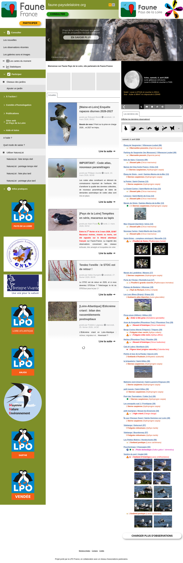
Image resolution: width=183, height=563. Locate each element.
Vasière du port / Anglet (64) (135, 454)
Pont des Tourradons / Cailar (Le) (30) (140, 396)
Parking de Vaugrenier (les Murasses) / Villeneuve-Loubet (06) (150, 153)
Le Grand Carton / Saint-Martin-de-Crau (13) (142, 189)
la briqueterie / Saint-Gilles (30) (137, 361)
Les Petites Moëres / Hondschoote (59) (140, 440)
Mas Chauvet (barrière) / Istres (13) (138, 224)
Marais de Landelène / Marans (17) (138, 273)
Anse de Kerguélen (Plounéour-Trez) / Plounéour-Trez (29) (148, 322)
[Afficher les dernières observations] (135, 119)
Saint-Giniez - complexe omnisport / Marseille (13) (145, 238)
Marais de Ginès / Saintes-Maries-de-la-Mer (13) (144, 203)
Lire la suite (107, 151)
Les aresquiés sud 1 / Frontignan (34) (140, 404)
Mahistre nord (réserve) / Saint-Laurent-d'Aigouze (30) (147, 382)
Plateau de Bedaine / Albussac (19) (138, 287)
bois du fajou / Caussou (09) (136, 160)
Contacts (95, 551)
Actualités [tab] (52, 95)
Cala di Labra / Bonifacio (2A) (136, 347)
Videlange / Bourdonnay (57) (136, 433)
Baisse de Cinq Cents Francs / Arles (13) (141, 167)
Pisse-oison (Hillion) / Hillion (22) (138, 315)
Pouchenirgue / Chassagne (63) (137, 447)
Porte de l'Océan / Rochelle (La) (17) (139, 280)
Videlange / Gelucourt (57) (135, 425)
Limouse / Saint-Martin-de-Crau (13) (139, 196)
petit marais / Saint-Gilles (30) (136, 389)
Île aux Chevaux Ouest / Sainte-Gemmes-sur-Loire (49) (147, 418)
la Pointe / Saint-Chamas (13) (136, 181)
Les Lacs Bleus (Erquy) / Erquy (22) (139, 294)
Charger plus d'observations (152, 536)
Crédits (101, 551)
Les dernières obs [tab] (131, 114)
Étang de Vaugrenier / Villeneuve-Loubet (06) (143, 145)
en (113, 5)
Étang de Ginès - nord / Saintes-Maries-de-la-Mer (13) (146, 174)
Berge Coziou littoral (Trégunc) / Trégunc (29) (143, 330)
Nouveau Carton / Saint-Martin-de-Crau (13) (142, 231)
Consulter (57, 14)
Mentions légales (84, 551)
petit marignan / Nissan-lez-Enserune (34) (141, 411)
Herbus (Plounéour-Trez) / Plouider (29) (140, 339)
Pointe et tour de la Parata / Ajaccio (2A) (141, 354)
